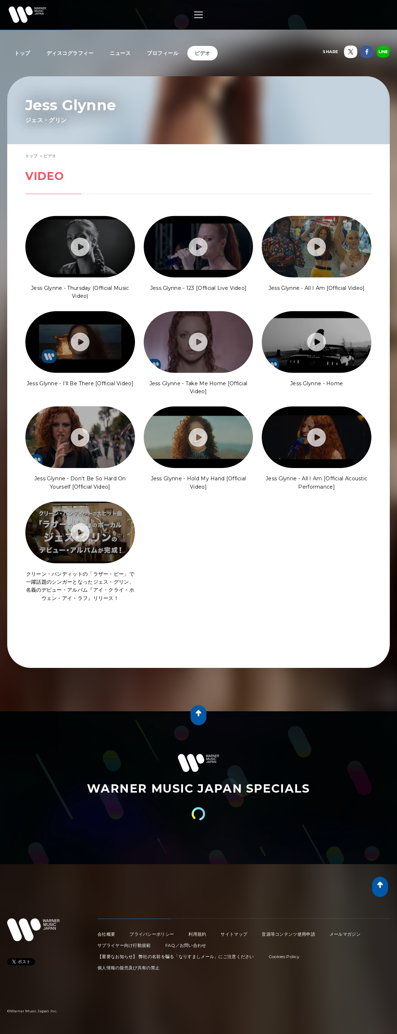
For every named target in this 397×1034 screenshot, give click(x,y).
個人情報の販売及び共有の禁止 (128, 967)
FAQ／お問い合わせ (185, 945)
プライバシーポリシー (152, 934)
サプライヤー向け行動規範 (124, 945)
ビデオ (202, 53)
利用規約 (197, 934)
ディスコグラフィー (70, 53)
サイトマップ (234, 934)
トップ (22, 53)
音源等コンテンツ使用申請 (288, 934)
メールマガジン (345, 934)
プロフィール (162, 53)
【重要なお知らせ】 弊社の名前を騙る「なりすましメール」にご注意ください (175, 956)
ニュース (120, 53)
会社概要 (106, 934)
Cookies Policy (284, 956)
